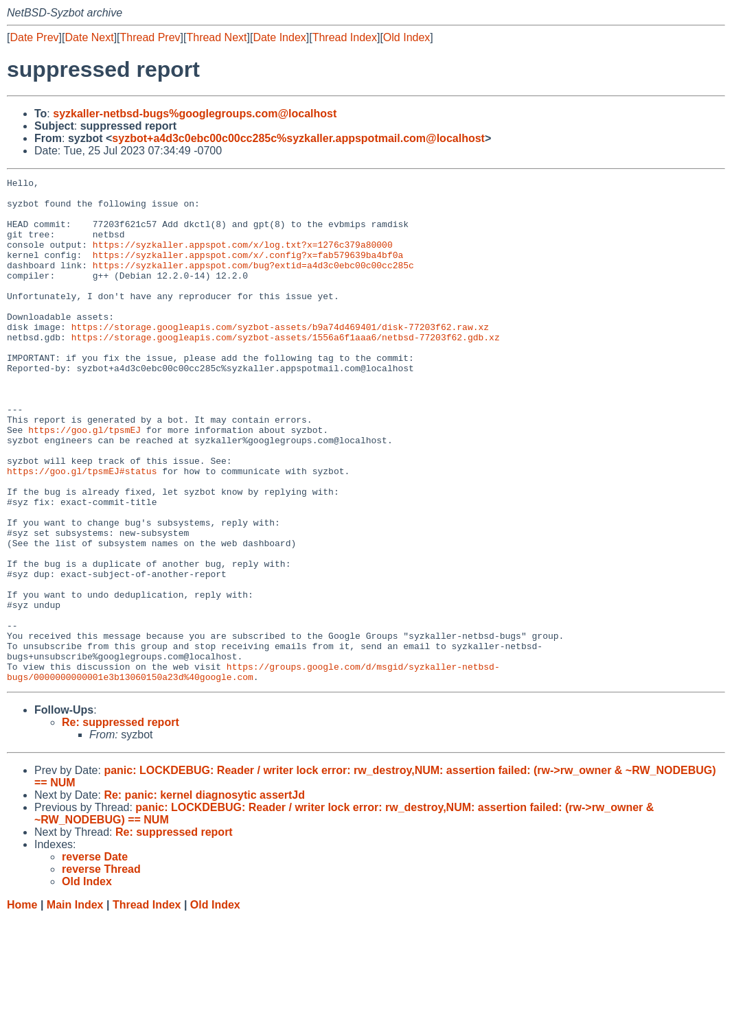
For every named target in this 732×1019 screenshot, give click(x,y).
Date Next (89, 37)
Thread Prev (150, 37)
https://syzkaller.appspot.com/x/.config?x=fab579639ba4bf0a (248, 271)
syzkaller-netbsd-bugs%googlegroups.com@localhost (194, 113)
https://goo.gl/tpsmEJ (84, 481)
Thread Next (216, 37)
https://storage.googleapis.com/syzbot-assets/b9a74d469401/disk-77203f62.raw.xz (280, 357)
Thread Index (344, 37)
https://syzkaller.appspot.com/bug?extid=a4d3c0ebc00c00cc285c (253, 283)
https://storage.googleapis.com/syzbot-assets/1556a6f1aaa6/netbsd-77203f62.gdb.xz (285, 370)
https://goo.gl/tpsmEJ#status (82, 530)
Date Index (279, 37)
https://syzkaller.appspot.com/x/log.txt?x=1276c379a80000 (243, 259)
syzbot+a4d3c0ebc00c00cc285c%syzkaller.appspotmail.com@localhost (298, 138)
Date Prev (34, 37)
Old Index (406, 37)
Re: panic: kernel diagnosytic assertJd (204, 896)
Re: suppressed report (120, 823)
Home (22, 1005)
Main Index (75, 1005)
